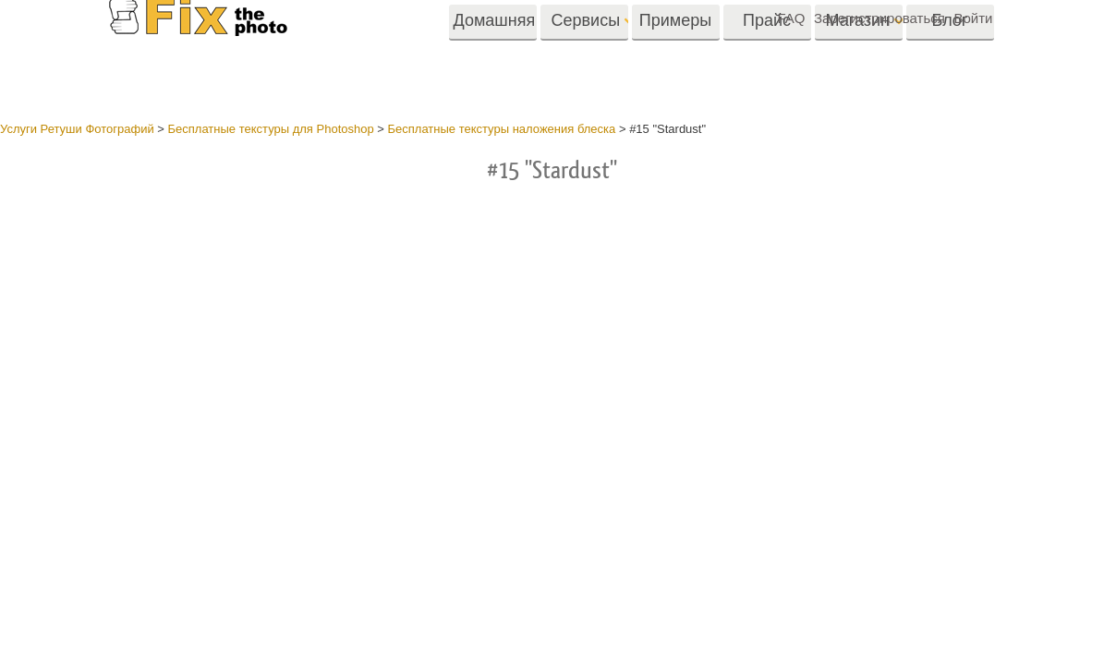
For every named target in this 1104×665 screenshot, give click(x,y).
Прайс (767, 53)
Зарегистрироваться (879, 18)
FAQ (791, 18)
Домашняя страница (495, 59)
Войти (973, 18)
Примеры (675, 53)
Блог (950, 53)
